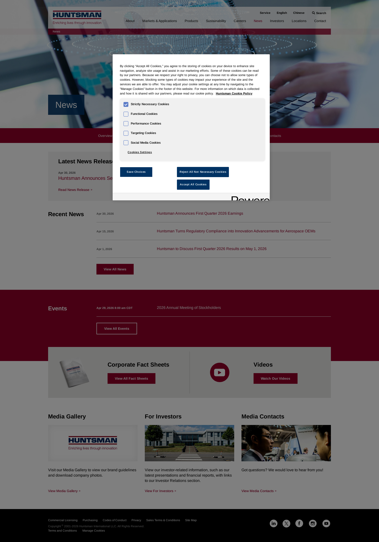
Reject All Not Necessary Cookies (203, 171)
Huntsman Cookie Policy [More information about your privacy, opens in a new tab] (234, 93)
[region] (191, 127)
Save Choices (136, 171)
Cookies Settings (140, 152)
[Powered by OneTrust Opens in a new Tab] (249, 197)
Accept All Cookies (193, 184)
